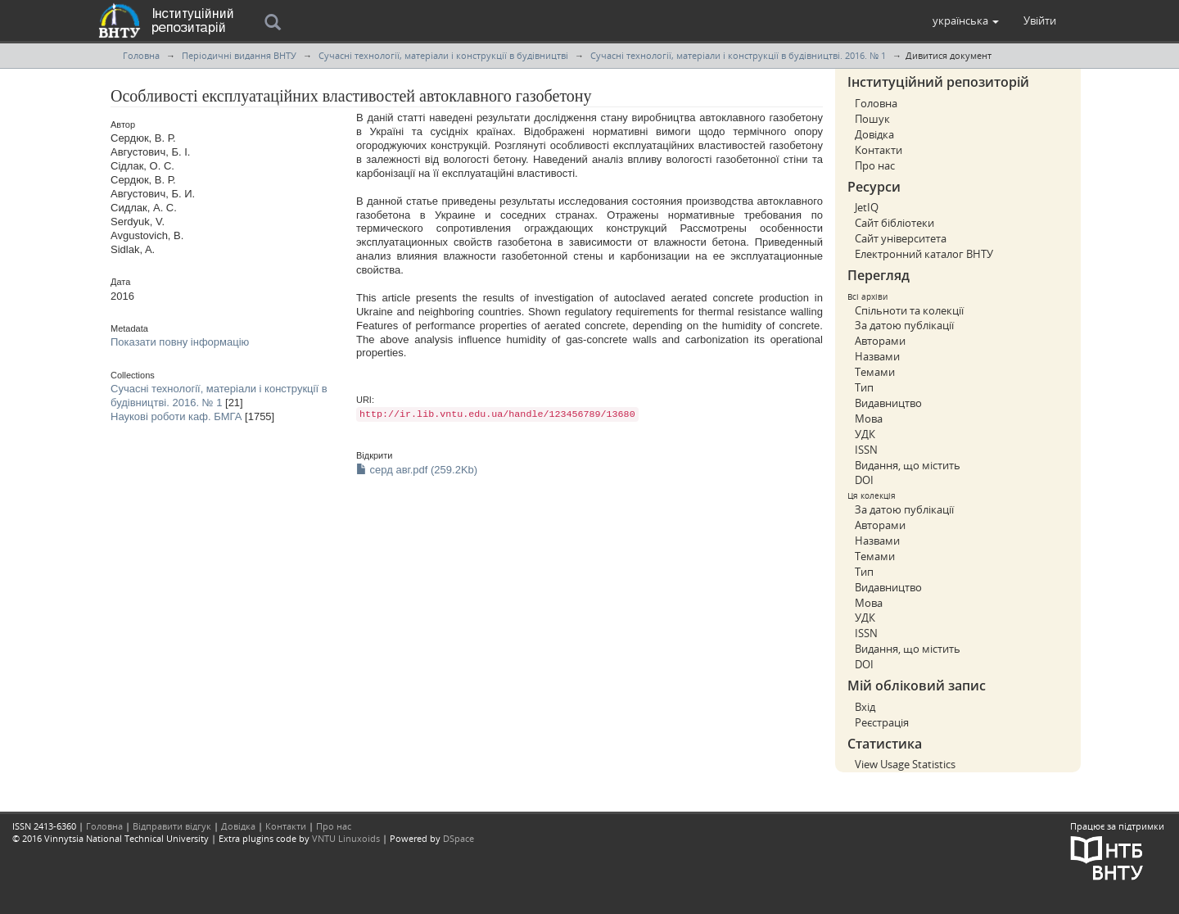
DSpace (458, 838)
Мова (869, 418)
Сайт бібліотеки (894, 222)
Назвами (877, 356)
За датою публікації (904, 325)
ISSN (866, 449)
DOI (864, 480)
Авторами (880, 340)
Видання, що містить (907, 465)
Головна (141, 55)
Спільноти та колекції (909, 310)
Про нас (875, 165)
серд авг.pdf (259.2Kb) (416, 470)
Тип (864, 387)
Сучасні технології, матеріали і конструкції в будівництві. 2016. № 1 (738, 55)
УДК (865, 434)
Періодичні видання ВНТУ (239, 55)
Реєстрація (882, 722)
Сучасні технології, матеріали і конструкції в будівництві (443, 55)
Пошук (872, 118)
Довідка (874, 134)
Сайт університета (900, 238)
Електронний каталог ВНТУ (924, 254)
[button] (965, 20)
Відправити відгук (172, 826)
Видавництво (888, 403)
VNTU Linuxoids (346, 838)
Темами (875, 371)
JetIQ (867, 207)
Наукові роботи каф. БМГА (176, 416)
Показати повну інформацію (180, 342)
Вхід (865, 706)
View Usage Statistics (905, 764)
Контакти (878, 150)
